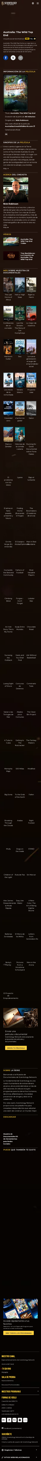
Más (6, 227)
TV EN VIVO (6, 1368)
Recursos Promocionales (10, 1385)
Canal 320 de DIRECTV (9, 1401)
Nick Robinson (10, 204)
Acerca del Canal (8, 1364)
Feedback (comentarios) (13, 1428)
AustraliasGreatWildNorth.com (19, 126)
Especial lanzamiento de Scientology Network (18, 1360)
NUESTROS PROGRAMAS (11, 1391)
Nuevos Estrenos (7, 1380)
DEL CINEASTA (15, 175)
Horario (5, 1372)
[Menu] (37, 3)
